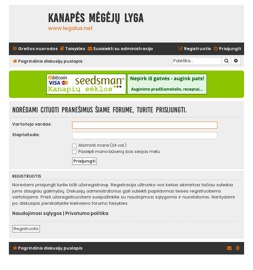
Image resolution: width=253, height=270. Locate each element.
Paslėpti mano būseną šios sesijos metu (116, 151)
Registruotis (26, 228)
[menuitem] (72, 49)
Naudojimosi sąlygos (37, 214)
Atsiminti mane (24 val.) (99, 145)
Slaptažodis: (26, 134)
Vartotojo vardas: (31, 124)
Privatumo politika (86, 214)
